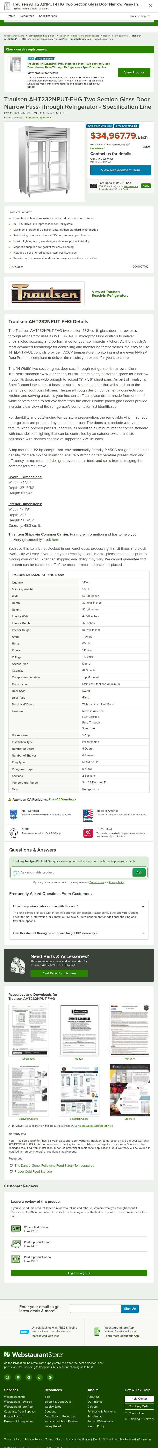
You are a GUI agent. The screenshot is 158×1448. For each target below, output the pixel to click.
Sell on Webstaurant (100, 1421)
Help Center (139, 1398)
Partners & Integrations (18, 1421)
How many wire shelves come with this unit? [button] (45, 906)
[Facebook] (29, 1377)
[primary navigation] (13, 7)
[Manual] (79, 1032)
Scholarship (95, 1416)
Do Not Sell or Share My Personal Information (122, 1439)
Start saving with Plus (45, 1335)
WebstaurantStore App (18, 1406)
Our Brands (95, 1401)
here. (56, 540)
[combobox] (79, 18)
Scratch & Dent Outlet (58, 1401)
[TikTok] (39, 1377)
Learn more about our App (122, 1335)
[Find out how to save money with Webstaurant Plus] (31, 58)
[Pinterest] (50, 1377)
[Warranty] (130, 1032)
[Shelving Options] (28, 1092)
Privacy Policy (116, 882)
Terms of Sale (12, 1439)
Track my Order (139, 1406)
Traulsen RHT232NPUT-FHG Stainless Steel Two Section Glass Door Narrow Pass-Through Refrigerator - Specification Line (68, 65)
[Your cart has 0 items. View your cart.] (147, 7)
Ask (139, 872)
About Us (94, 1396)
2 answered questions (38, 117)
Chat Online (134, 1413)
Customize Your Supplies (20, 1411)
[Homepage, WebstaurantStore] (79, 7)
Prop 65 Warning (61, 799)
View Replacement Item (120, 170)
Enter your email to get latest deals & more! (40, 1309)
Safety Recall (53, 1426)
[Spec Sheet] (28, 1032)
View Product (134, 72)
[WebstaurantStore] (55, 1354)
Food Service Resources (60, 1416)
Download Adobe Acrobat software (93, 1125)
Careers (93, 1406)
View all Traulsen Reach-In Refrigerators (110, 294)
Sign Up (130, 1309)
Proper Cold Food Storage (46, 1171)
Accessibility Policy (78, 1439)
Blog (47, 1396)
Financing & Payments (102, 1411)
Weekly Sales (53, 1406)
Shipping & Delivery (139, 1419)
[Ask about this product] (79, 872)
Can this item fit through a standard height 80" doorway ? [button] (55, 933)
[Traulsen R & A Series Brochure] (130, 1092)
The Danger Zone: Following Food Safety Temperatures (67, 1165)
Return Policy (96, 1426)
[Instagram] (7, 1377)
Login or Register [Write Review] (79, 1273)
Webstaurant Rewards (18, 1401)
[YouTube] (18, 1377)
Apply (147, 186)
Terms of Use (96, 882)
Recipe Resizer (13, 1416)
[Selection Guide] (79, 1092)
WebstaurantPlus (14, 1396)
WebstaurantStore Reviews (62, 1421)
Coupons (50, 1411)
